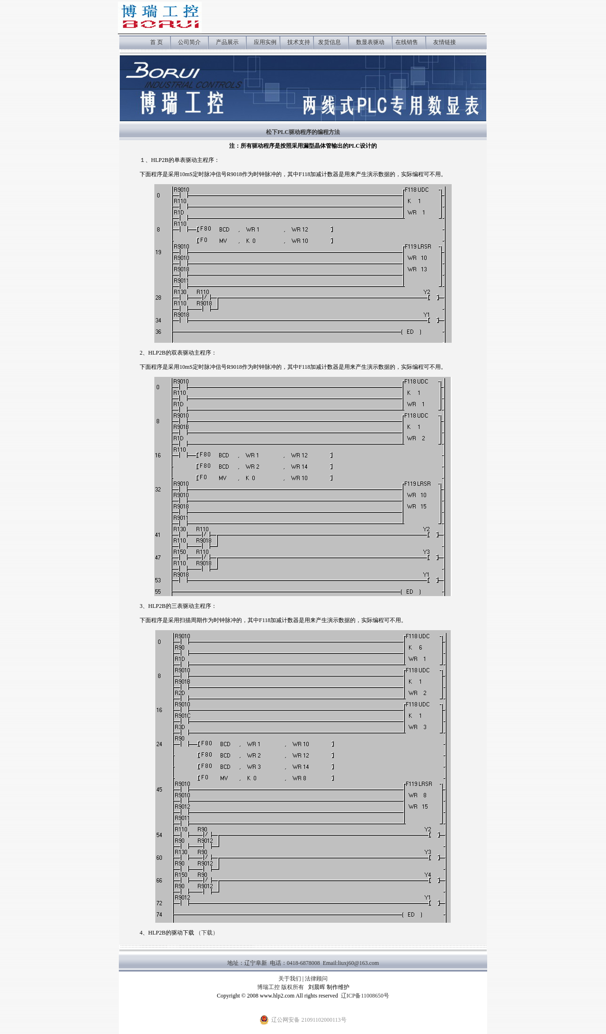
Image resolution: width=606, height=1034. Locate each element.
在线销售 (406, 42)
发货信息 (329, 42)
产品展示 (227, 42)
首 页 (156, 42)
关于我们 (289, 978)
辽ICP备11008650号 (365, 995)
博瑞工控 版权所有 (280, 987)
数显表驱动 (370, 42)
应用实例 (266, 42)
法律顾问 (316, 978)
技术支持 (298, 42)
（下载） (207, 932)
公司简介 (189, 42)
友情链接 (444, 42)
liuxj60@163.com (358, 963)
